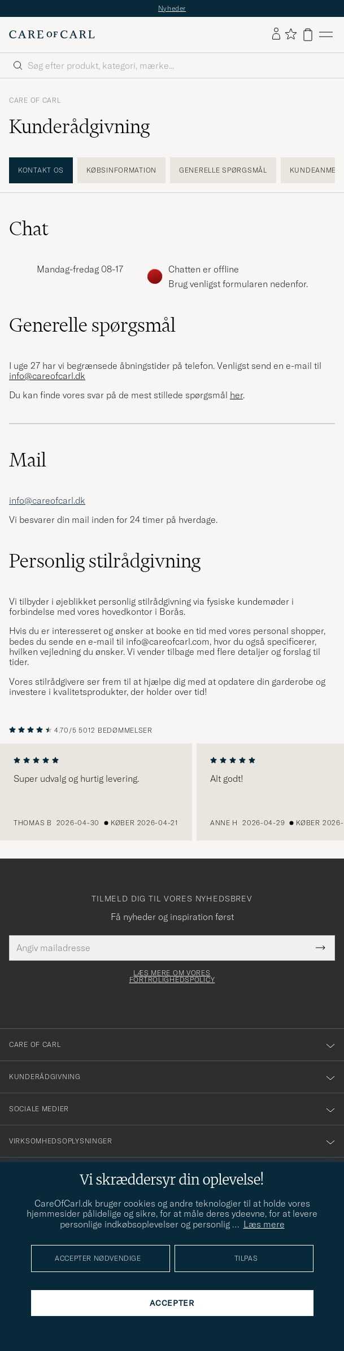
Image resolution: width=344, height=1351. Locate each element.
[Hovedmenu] (326, 34)
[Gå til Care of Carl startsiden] (52, 34)
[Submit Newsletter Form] (320, 948)
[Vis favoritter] (291, 34)
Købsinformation (121, 170)
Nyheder (172, 8)
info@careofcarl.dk (47, 500)
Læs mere (264, 1224)
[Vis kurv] (308, 35)
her (236, 395)
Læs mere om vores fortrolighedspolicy (172, 976)
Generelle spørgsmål (223, 170)
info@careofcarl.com (168, 641)
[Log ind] (276, 34)
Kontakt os (41, 170)
